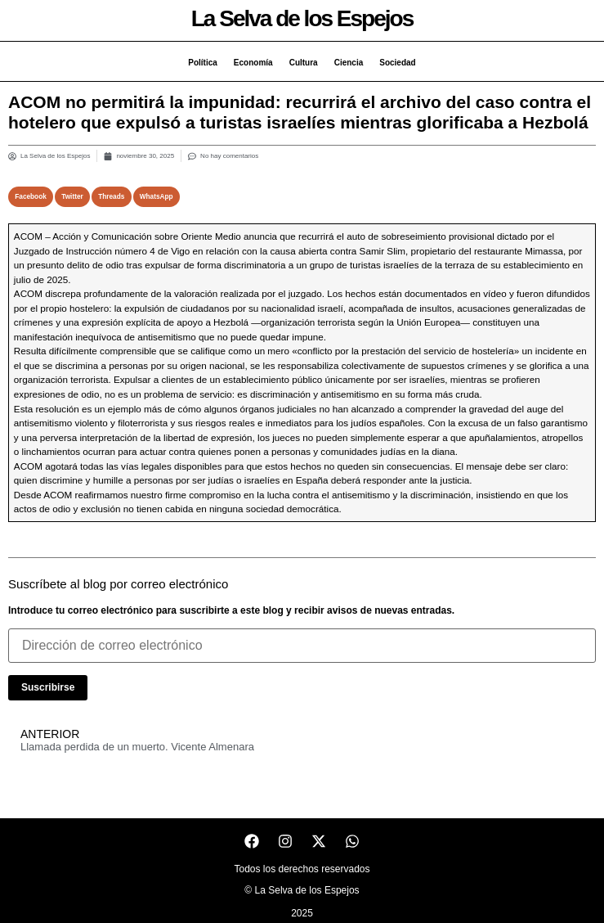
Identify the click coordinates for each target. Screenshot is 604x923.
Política (202, 62)
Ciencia (349, 62)
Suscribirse (47, 687)
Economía (253, 62)
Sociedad (397, 62)
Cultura (303, 62)
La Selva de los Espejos (302, 18)
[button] (30, 197)
